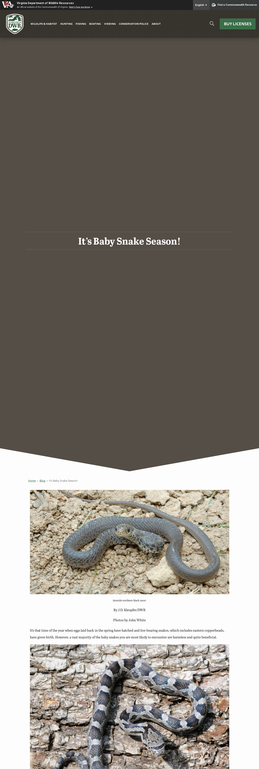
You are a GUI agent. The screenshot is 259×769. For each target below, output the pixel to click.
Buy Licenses (238, 24)
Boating (95, 24)
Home (32, 480)
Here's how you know (79, 7)
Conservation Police (133, 24)
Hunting (66, 24)
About (156, 24)
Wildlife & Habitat (44, 24)
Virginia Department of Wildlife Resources (45, 3)
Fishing (81, 24)
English (201, 5)
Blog (42, 480)
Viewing (110, 24)
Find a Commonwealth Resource (234, 5)
